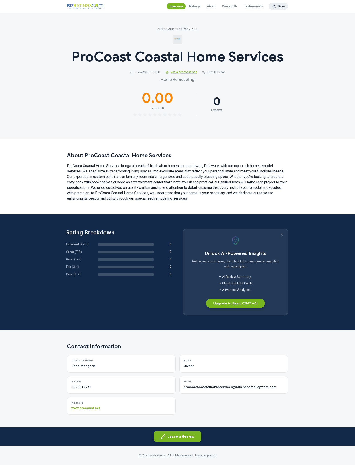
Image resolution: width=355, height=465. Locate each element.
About (211, 6)
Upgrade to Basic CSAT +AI (235, 303)
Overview (176, 6)
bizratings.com (205, 455)
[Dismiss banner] (282, 234)
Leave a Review (177, 436)
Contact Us (230, 6)
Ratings (195, 6)
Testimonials (253, 6)
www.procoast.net (181, 72)
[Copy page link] (278, 6)
